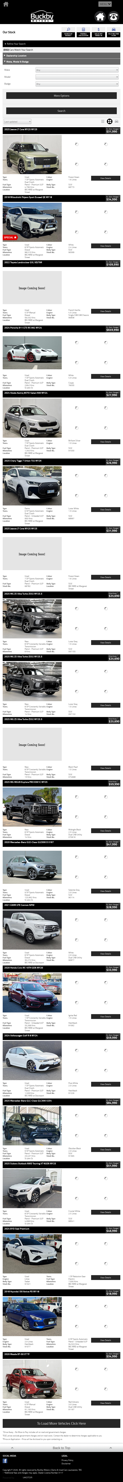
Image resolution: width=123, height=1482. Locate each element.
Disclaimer (66, 1463)
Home (13, 4)
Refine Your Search (15, 44)
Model (7, 77)
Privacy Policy (67, 1460)
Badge (7, 83)
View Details (105, 178)
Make (7, 70)
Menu (103, 4)
